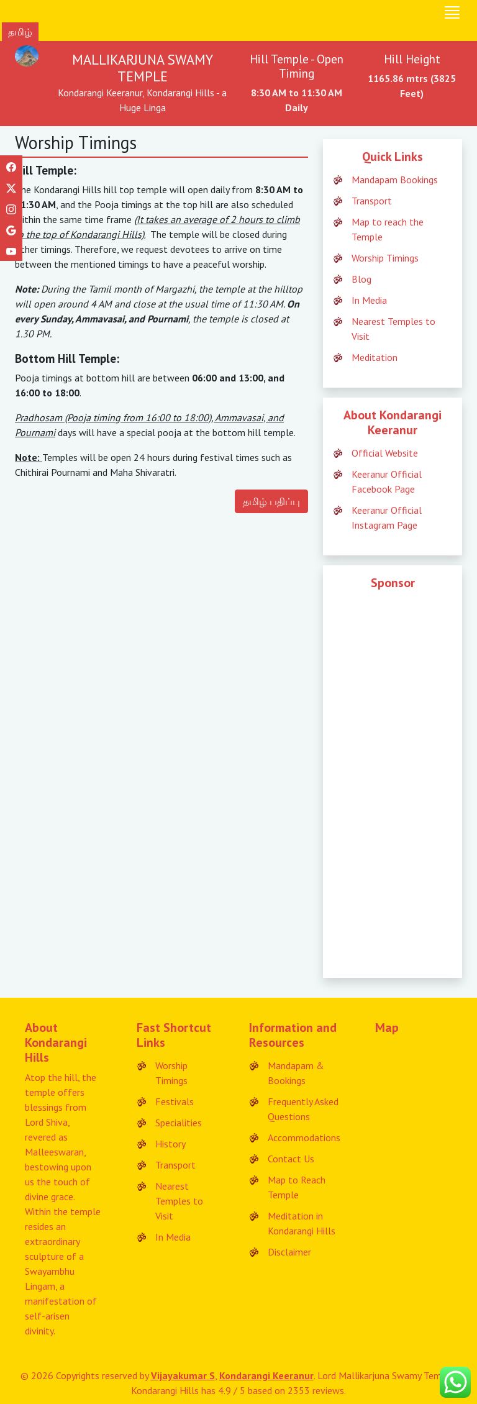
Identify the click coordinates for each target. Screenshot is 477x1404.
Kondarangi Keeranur (266, 1375)
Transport (372, 200)
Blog (361, 279)
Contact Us (291, 1158)
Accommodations (304, 1137)
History (170, 1143)
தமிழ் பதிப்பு (271, 501)
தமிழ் (20, 31)
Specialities (178, 1122)
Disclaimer (289, 1252)
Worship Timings (385, 258)
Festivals (174, 1101)
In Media (369, 300)
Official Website (385, 453)
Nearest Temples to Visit (179, 1201)
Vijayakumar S (183, 1375)
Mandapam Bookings (395, 179)
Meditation (375, 357)
